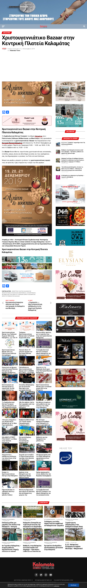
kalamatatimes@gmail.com (63, 580)
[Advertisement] (43, 68)
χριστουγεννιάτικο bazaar (11, 296)
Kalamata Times (15, 50)
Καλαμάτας (38, 136)
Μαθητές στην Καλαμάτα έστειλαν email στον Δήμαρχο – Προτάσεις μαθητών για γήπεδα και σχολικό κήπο (72, 151)
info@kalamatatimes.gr (43, 580)
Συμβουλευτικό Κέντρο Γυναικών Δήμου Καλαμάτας (19, 294)
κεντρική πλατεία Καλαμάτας (22, 291)
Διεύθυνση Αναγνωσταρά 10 (23, 580)
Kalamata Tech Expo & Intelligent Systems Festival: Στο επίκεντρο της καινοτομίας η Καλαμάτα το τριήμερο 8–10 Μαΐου (72, 160)
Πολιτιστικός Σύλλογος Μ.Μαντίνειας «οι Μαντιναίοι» (19, 293)
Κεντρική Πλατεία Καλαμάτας (12, 143)
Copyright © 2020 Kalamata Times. (44, 582)
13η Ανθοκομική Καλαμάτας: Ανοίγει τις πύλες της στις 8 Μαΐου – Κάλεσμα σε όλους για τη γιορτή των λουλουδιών (72, 168)
